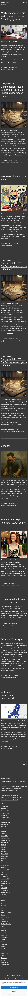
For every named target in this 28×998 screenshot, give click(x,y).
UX (2, 967)
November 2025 (5, 813)
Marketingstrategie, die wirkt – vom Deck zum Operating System (13, 16)
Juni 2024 (3, 829)
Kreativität (3, 933)
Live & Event (4, 937)
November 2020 (5, 869)
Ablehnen (14, 991)
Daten (2, 919)
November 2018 (5, 878)
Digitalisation (4, 921)
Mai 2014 (3, 894)
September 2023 (5, 840)
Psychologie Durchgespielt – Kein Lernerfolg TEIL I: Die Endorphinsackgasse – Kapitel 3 (13, 89)
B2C (2, 910)
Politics (10, 245)
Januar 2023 (4, 856)
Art (2, 903)
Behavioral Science (13, 162)
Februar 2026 (4, 806)
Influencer (3, 930)
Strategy (11, 69)
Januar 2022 (4, 863)
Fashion (11, 585)
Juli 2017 (3, 885)
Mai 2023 (3, 849)
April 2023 (3, 851)
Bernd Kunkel (6, 2)
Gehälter (5, 446)
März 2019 (4, 874)
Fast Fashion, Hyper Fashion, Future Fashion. (14, 522)
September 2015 (5, 892)
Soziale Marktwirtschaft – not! (9, 790)
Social (2, 955)
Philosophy (4, 944)
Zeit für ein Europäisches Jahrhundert (8, 695)
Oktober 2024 (4, 820)
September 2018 (5, 883)
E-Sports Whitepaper (12, 639)
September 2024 (5, 822)
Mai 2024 (3, 831)
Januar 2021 (4, 867)
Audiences (4, 905)
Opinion (15, 585)
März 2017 (4, 888)
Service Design (5, 953)
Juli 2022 (3, 858)
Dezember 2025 (5, 811)
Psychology (21, 162)
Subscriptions (4, 962)
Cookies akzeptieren (13, 987)
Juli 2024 (3, 826)
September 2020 (5, 872)
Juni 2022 (3, 860)
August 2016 (4, 890)
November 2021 (5, 865)
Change (3, 914)
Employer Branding (6, 924)
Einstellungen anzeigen (14, 994)
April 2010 (3, 897)
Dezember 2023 (5, 838)
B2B (2, 908)
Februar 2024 (4, 836)
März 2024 (4, 833)
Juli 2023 (3, 845)
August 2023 (4, 842)
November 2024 (5, 817)
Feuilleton (11, 748)
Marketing (3, 939)
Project (3, 948)
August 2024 (4, 824)
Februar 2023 (4, 854)
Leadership (4, 935)
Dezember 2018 (5, 876)
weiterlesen (20, 155)
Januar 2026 (4, 808)
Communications (5, 917)
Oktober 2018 (4, 881)
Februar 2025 (4, 815)
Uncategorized (4, 341)
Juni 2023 (3, 847)
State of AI (19, 585)
